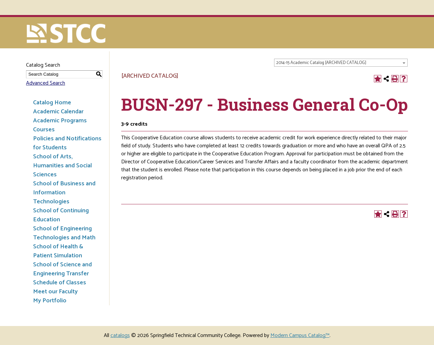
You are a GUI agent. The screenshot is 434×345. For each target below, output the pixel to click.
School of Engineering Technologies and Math (64, 233)
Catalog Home (52, 103)
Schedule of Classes (59, 283)
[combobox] (341, 63)
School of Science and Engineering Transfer (62, 269)
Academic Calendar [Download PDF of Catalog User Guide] (58, 112)
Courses (44, 130)
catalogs (120, 335)
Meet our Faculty (55, 292)
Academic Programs (60, 121)
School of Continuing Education (61, 215)
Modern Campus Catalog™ (300, 335)
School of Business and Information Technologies (64, 193)
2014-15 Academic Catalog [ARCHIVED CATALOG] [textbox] (321, 62)
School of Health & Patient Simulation (58, 251)
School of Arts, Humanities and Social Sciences (62, 166)
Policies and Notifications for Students (67, 143)
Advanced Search (45, 83)
